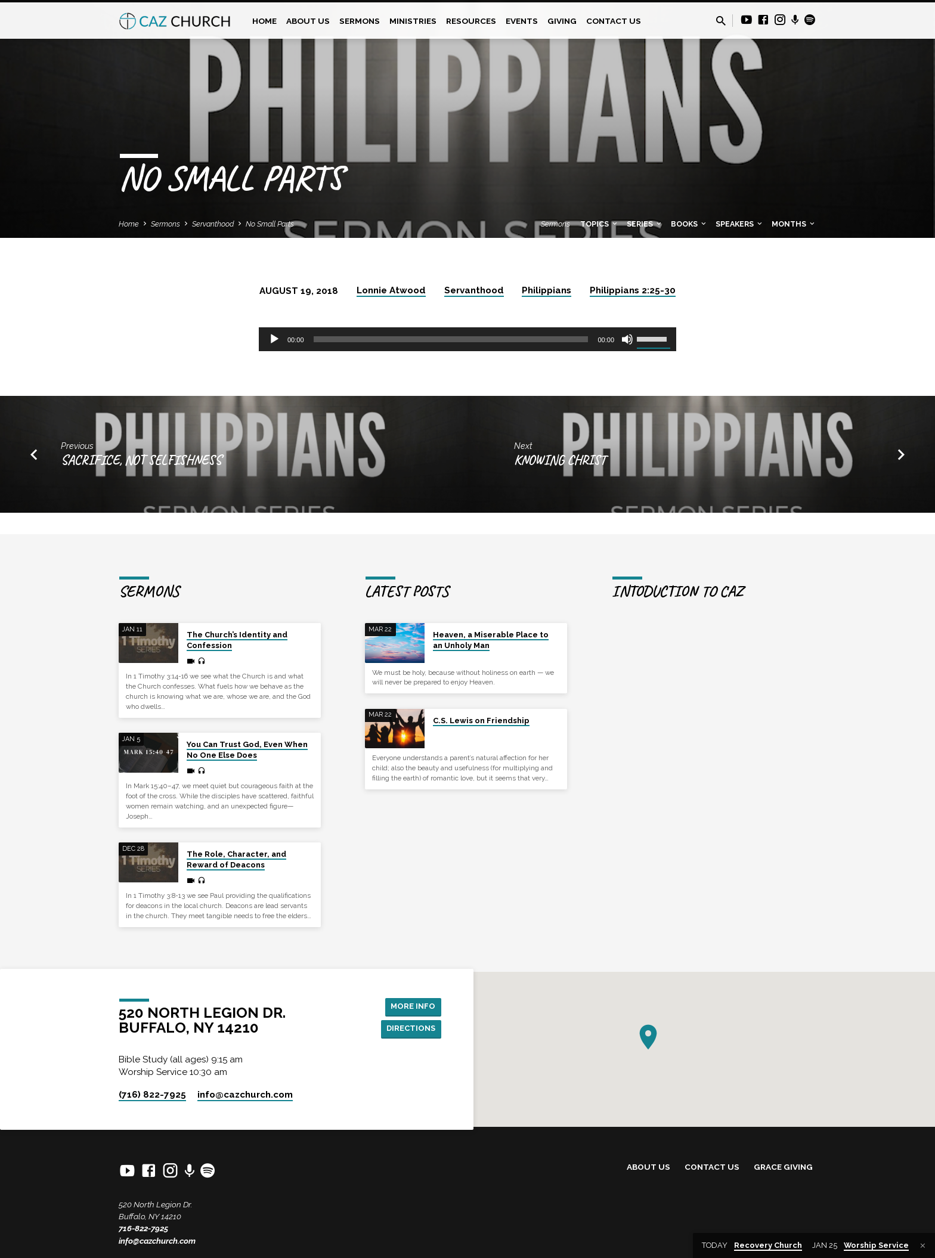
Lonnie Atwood (391, 290)
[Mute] (627, 339)
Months (794, 223)
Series (645, 223)
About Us (308, 21)
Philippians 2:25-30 (633, 290)
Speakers (740, 223)
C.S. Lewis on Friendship (481, 720)
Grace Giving (783, 1167)
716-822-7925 (143, 1228)
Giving (562, 21)
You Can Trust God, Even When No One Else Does (247, 750)
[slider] (451, 339)
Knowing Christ (560, 460)
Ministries (412, 21)
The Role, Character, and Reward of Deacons (236, 859)
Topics (599, 223)
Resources (471, 21)
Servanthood (213, 223)
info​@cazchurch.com (245, 1094)
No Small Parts (270, 223)
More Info (411, 1006)
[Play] (274, 339)
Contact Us (613, 21)
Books (689, 223)
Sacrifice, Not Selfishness (141, 460)
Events (522, 21)
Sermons (359, 21)
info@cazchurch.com (157, 1240)
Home (264, 21)
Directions (409, 1029)
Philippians (546, 290)
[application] (467, 339)
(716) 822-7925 (152, 1094)
